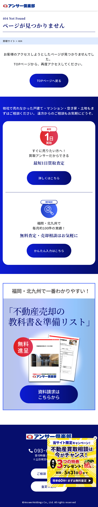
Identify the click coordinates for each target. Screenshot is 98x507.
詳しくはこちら (49, 178)
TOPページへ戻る (49, 80)
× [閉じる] (95, 438)
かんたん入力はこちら (49, 251)
